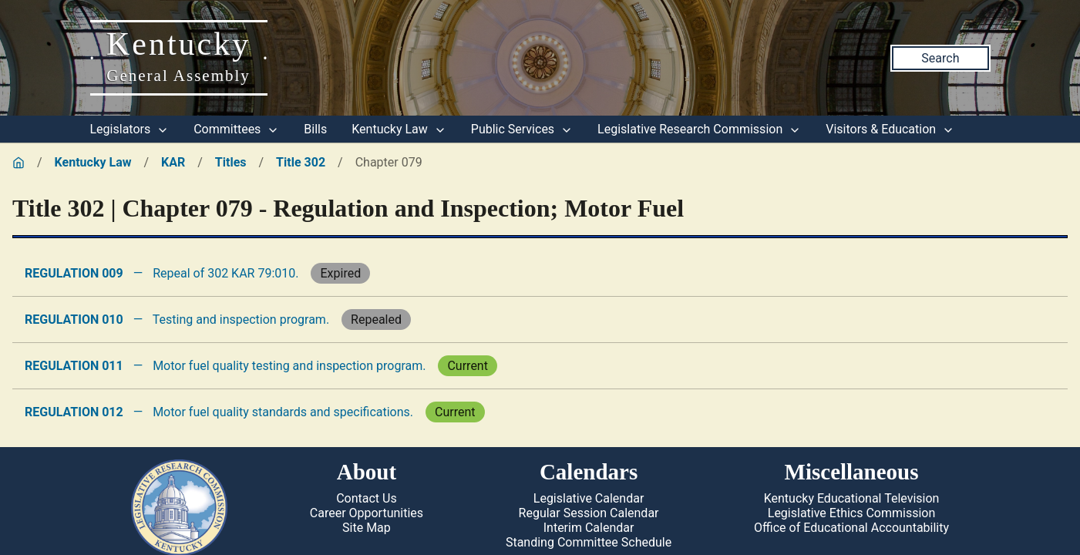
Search (940, 58)
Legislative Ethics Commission (852, 513)
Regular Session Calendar (589, 513)
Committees (236, 129)
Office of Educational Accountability (851, 527)
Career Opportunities (366, 513)
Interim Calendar (588, 527)
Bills (315, 129)
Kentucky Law (399, 129)
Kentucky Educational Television (852, 498)
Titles (231, 162)
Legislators (130, 129)
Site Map (366, 527)
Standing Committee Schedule (588, 542)
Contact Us (366, 498)
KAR (173, 162)
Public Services (522, 129)
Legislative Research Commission (699, 129)
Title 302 (300, 162)
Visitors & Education (890, 129)
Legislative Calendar (588, 498)
